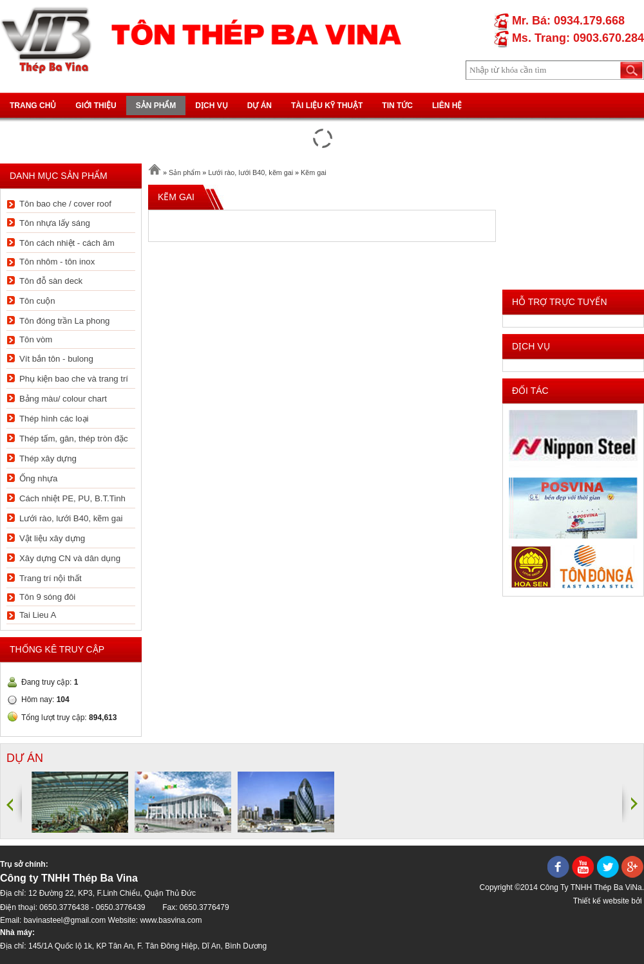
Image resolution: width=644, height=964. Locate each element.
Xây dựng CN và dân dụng (69, 558)
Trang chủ (33, 105)
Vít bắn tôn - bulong (56, 359)
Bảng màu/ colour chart (63, 398)
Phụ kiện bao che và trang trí (73, 379)
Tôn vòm (35, 339)
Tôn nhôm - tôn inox (57, 261)
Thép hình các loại (53, 418)
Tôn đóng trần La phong (64, 321)
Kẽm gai (314, 172)
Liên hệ (447, 105)
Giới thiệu (95, 105)
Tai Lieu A (37, 615)
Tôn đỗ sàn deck (50, 281)
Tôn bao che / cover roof (65, 204)
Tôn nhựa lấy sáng (54, 223)
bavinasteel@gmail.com (65, 920)
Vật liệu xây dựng (52, 538)
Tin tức (397, 105)
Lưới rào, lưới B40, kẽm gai (70, 518)
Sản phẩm (156, 105)
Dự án (259, 105)
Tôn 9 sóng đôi (47, 597)
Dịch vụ (211, 105)
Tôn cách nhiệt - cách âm (67, 243)
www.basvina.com (171, 920)
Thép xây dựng (48, 458)
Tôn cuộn (37, 301)
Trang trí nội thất (50, 578)
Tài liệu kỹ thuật (327, 105)
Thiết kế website (601, 900)
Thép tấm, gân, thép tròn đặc (73, 438)
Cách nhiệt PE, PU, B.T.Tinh (72, 498)
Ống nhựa (38, 478)
